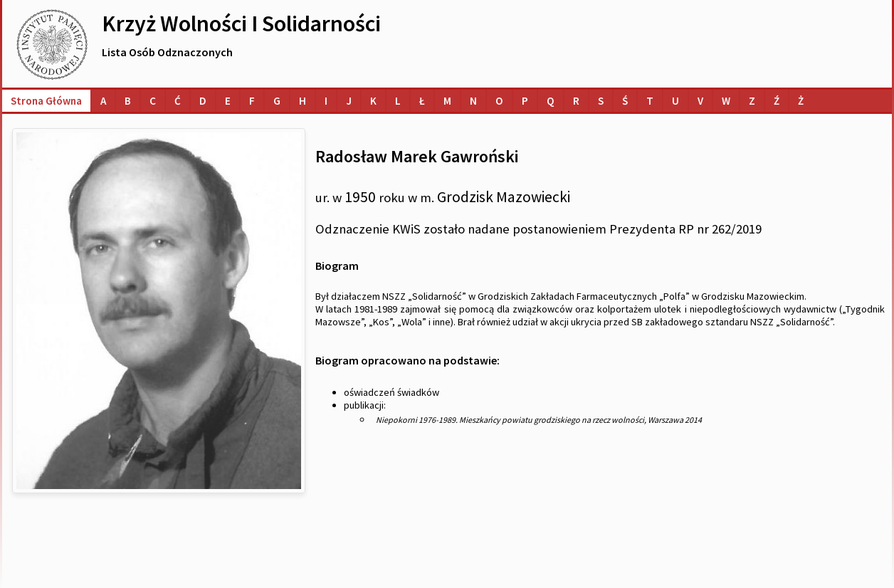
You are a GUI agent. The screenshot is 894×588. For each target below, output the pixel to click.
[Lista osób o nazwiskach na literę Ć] (177, 101)
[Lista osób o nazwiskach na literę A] (103, 101)
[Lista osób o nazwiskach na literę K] (373, 101)
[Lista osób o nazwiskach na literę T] (650, 101)
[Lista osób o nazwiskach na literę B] (128, 101)
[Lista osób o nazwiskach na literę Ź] (776, 101)
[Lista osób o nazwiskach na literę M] (447, 101)
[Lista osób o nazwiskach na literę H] (302, 101)
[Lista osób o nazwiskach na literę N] (473, 101)
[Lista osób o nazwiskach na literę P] (525, 101)
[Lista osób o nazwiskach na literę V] (700, 101)
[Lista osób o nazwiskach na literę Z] (752, 101)
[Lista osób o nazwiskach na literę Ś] (625, 101)
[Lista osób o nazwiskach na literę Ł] (422, 101)
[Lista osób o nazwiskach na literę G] (277, 101)
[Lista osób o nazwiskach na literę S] (600, 101)
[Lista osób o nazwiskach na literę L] (397, 101)
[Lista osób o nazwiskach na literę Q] (550, 101)
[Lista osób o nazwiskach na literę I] (326, 101)
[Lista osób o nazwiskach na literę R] (576, 101)
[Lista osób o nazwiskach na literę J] (348, 101)
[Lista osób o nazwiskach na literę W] (726, 101)
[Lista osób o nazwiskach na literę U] (675, 101)
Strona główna (46, 100)
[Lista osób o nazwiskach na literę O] (499, 101)
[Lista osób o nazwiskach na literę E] (227, 101)
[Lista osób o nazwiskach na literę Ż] (800, 101)
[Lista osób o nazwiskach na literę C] (152, 101)
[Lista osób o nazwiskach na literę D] (203, 101)
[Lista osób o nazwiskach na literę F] (252, 101)
